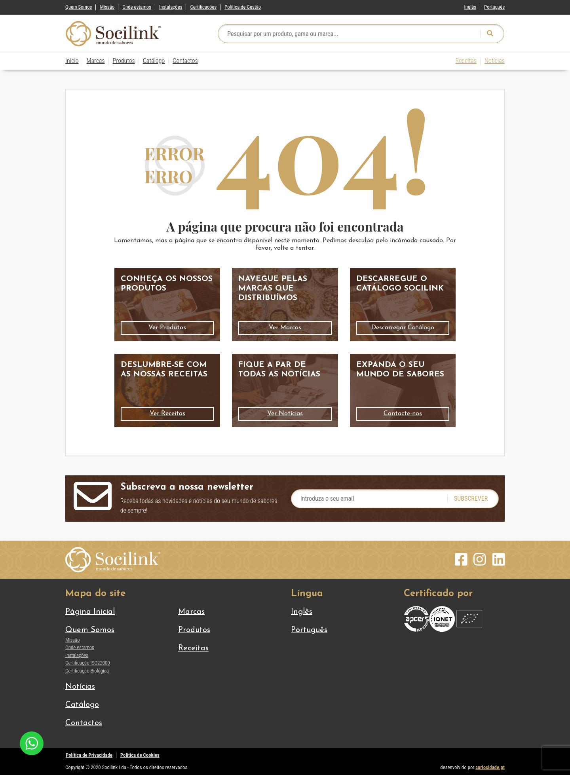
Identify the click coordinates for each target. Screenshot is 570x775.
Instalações (170, 7)
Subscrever (471, 498)
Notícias (494, 61)
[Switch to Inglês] (470, 5)
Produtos (124, 61)
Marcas (95, 61)
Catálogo (154, 61)
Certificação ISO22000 (87, 663)
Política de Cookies (140, 755)
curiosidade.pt (490, 767)
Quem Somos (78, 7)
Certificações (203, 7)
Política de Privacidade (89, 755)
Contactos (185, 61)
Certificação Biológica (87, 671)
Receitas (466, 61)
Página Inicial (90, 612)
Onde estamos (136, 7)
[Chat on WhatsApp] (32, 743)
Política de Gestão (242, 7)
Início (71, 61)
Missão (107, 7)
